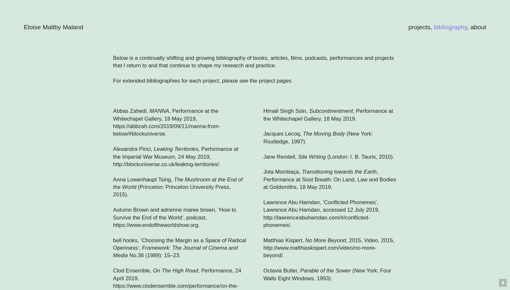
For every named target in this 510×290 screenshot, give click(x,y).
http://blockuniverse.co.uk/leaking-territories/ (166, 164)
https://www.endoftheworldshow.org (155, 225)
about (478, 27)
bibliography (450, 27)
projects (419, 27)
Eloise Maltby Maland (53, 27)
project (267, 81)
